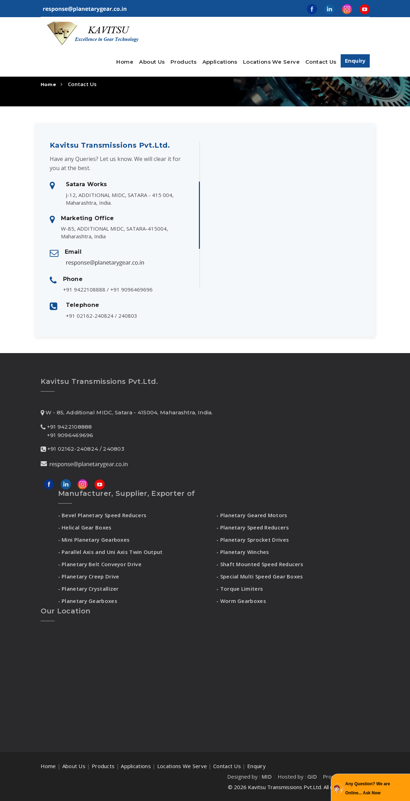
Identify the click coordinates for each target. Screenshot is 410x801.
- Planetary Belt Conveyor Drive (99, 564)
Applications (219, 61)
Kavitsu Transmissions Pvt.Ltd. (285, 787)
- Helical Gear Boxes (85, 527)
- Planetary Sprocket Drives (252, 539)
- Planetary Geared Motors (251, 515)
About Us (152, 61)
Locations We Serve (271, 61)
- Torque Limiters (239, 588)
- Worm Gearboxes (241, 600)
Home (124, 61)
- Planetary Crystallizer (88, 588)
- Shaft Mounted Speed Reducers (259, 564)
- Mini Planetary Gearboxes (94, 539)
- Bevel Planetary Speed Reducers (102, 515)
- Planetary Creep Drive (88, 576)
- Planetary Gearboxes (87, 600)
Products (103, 766)
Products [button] (184, 61)
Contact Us (320, 61)
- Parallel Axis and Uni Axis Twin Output (110, 551)
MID (267, 776)
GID (312, 776)
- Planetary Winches (242, 551)
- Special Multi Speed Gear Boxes (259, 576)
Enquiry (355, 61)
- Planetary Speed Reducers (252, 527)
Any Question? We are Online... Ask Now (367, 788)
